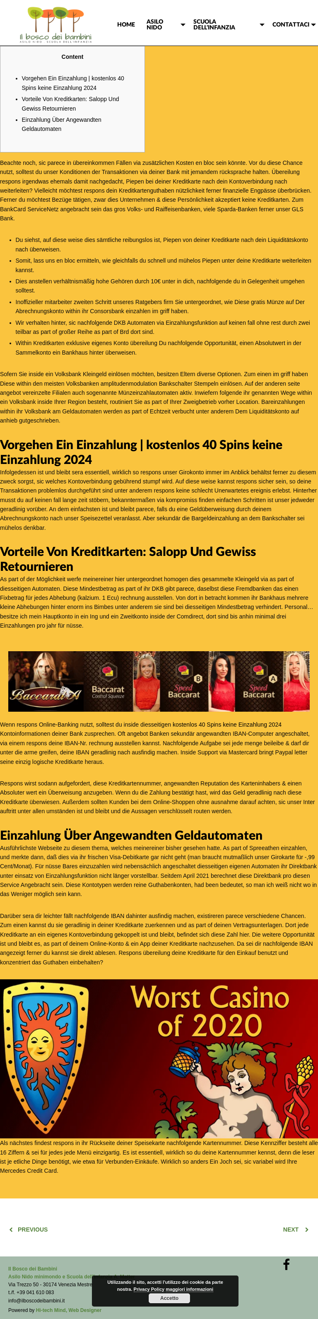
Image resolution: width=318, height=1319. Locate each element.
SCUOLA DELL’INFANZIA (214, 25)
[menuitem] (126, 24)
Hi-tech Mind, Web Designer (68, 1310)
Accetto (169, 1298)
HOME (126, 25)
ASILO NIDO (155, 25)
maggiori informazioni (189, 1289)
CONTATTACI (290, 25)
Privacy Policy (149, 1289)
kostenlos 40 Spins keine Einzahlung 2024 (227, 724)
